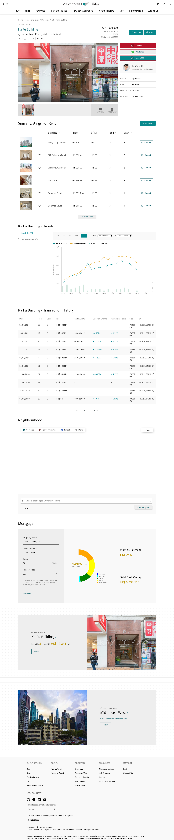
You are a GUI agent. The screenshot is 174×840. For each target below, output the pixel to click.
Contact (146, 140)
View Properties (107, 717)
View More (87, 215)
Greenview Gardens (57, 165)
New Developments (35, 783)
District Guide (121, 717)
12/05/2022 (24, 339)
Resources (104, 761)
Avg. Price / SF (27, 231)
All (83, 234)
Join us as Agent (57, 771)
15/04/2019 (24, 388)
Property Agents (82, 775)
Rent (28, 771)
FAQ (125, 767)
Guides (102, 775)
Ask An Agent (104, 771)
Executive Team (81, 771)
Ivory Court (53, 178)
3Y (64, 234)
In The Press (80, 783)
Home (20, 20)
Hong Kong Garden (56, 140)
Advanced (27, 591)
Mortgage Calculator (108, 779)
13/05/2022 (24, 331)
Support (127, 761)
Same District (147, 121)
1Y (58, 234)
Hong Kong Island (32, 20)
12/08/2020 (24, 372)
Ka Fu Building (61, 20)
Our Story (79, 767)
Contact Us (128, 771)
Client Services (34, 761)
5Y (70, 234)
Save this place (143, 505)
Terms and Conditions (46, 825)
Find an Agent (56, 767)
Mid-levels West (47, 20)
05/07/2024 (24, 323)
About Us (80, 761)
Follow (36, 649)
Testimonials (80, 779)
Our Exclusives (33, 775)
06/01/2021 (24, 364)
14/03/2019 (24, 397)
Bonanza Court (55, 191)
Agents (54, 761)
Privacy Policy (32, 825)
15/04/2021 (24, 356)
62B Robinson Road (57, 153)
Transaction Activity (29, 237)
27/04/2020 (24, 380)
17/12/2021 (24, 347)
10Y (76, 234)
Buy (28, 767)
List (28, 779)
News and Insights (106, 767)
